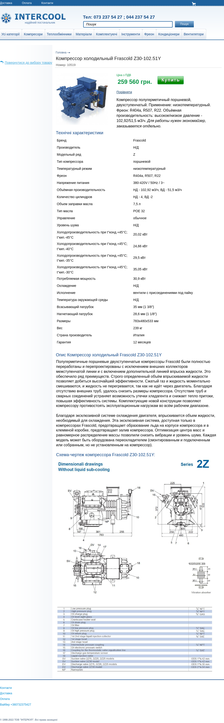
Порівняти (124, 92)
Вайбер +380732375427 (15, 704)
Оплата (27, 3)
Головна (61, 52)
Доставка (6, 3)
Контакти (47, 3)
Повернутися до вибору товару (28, 63)
